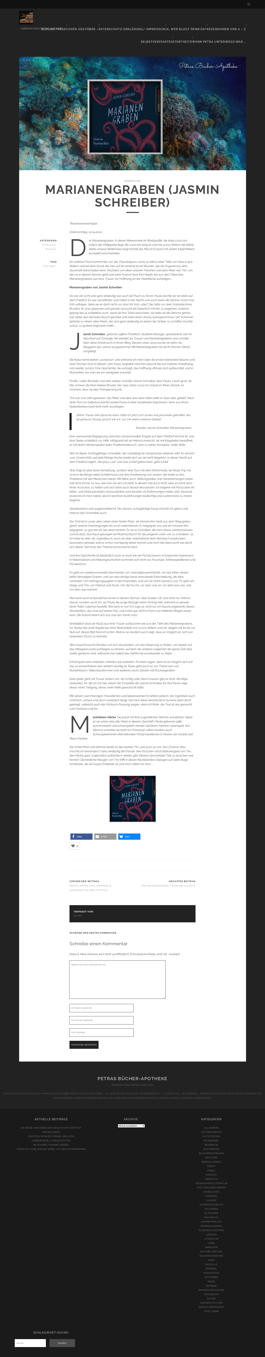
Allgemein (211, 1104)
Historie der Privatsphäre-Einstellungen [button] (153, 1074)
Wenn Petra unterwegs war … (224, 19)
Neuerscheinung (211, 1232)
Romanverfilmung (211, 1266)
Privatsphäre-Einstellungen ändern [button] (92, 1074)
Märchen (211, 1224)
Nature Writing (211, 1228)
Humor (211, 1177)
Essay (211, 1143)
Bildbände (211, 1117)
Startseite (191, 19)
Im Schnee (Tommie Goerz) (51, 1121)
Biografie (211, 1121)
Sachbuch (211, 1271)
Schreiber (51, 243)
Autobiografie (211, 1108)
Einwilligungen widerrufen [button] (208, 1074)
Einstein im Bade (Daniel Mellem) (51, 1113)
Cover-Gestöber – (72, 15)
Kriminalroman (211, 1202)
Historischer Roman (211, 1164)
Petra (78, 892)
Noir (211, 1237)
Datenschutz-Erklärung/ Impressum (115, 15)
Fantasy (211, 1151)
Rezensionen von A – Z (199, 15)
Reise (211, 1258)
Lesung (211, 1211)
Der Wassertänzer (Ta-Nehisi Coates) (169, 862)
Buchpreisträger (211, 1130)
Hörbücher (132, 157)
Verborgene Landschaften (51, 1117)
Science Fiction (211, 1279)
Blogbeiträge (45, 15)
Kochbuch (211, 1194)
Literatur (211, 1215)
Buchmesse (211, 1126)
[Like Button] (73, 822)
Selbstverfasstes (231, 15)
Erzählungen (211, 1138)
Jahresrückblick (211, 1181)
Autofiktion (211, 1113)
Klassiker (211, 1190)
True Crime (211, 1288)
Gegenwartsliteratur (211, 1160)
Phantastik (211, 1249)
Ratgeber (211, 1254)
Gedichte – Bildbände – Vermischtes (211, 1070)
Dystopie (211, 1134)
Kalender (211, 1185)
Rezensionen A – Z (169, 1070)
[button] (81, 813)
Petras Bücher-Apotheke (132, 1055)
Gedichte (211, 1155)
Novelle (211, 1241)
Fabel (211, 1147)
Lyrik (211, 1219)
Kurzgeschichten (211, 1207)
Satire (211, 1275)
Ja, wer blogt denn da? (162, 15)
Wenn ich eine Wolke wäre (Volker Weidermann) (51, 1126)
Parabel (211, 1245)
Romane (52, 225)
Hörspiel (211, 1173)
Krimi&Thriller (211, 1198)
